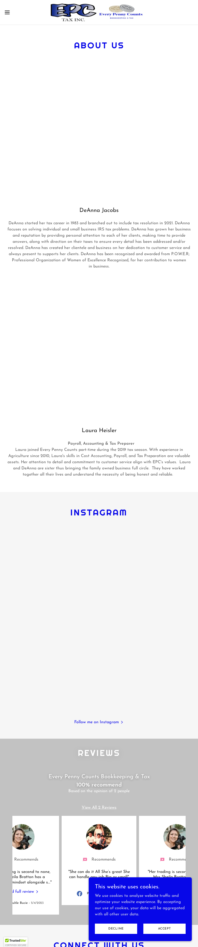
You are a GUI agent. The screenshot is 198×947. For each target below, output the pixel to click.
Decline (116, 928)
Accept (164, 928)
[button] (16, 12)
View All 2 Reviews (99, 808)
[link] (99, 12)
